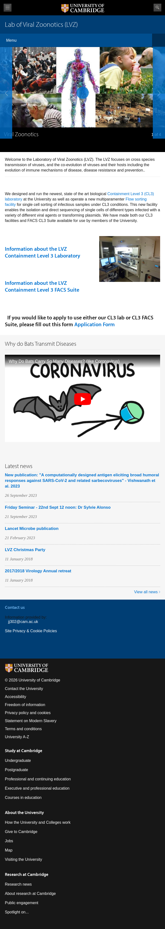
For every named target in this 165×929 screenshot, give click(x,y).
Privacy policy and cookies (28, 713)
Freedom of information (25, 705)
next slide (157, 71)
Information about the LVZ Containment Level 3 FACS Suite (42, 286)
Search (157, 7)
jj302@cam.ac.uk (23, 622)
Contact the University (24, 689)
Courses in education (23, 797)
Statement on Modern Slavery (31, 721)
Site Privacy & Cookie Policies (31, 631)
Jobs (9, 841)
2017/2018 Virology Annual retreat (38, 571)
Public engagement (21, 903)
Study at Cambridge (23, 750)
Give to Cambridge (21, 832)
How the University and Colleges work (37, 822)
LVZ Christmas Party (25, 549)
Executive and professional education (37, 788)
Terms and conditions (23, 729)
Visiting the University (23, 859)
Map (8, 850)
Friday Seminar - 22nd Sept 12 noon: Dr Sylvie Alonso (58, 507)
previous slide (4, 71)
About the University (24, 812)
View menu (7, 8)
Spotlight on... (17, 912)
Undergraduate (18, 760)
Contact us (15, 607)
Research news (18, 884)
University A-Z (17, 737)
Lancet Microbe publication (31, 528)
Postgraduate (16, 770)
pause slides (81, 91)
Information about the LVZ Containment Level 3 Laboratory (42, 252)
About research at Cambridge (30, 893)
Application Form (94, 324)
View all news (146, 592)
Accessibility (15, 697)
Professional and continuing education (38, 779)
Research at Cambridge (26, 874)
